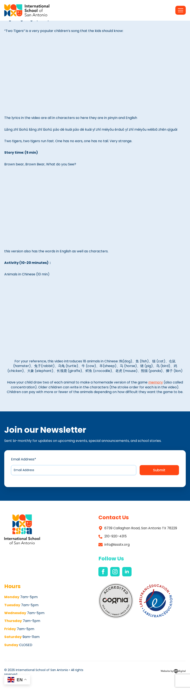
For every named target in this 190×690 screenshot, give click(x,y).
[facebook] (103, 571)
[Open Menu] (180, 10)
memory (155, 382)
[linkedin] (127, 571)
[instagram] (115, 571)
